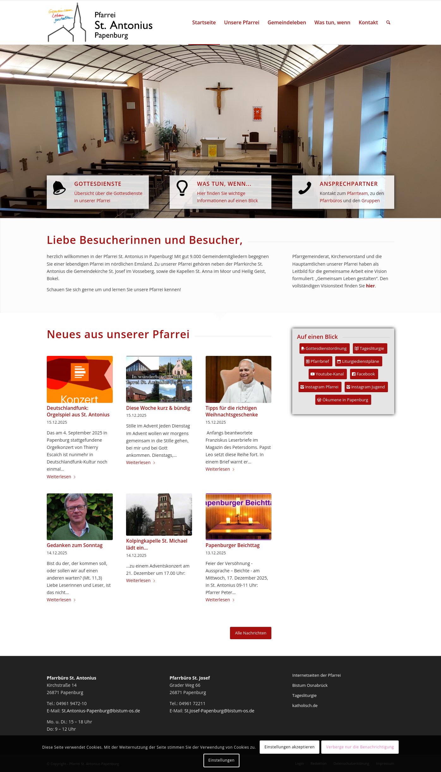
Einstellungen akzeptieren (289, 747)
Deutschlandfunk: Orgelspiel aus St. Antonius (78, 411)
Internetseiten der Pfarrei (316, 675)
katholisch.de (304, 705)
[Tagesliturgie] (370, 348)
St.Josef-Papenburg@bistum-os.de (219, 711)
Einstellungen (221, 760)
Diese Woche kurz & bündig (158, 408)
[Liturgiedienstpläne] (358, 361)
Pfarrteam (357, 193)
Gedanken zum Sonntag (75, 545)
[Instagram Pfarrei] (320, 387)
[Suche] (388, 22)
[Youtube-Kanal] (328, 374)
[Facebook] (364, 374)
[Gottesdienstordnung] (324, 348)
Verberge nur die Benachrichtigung (360, 747)
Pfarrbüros (331, 200)
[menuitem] (204, 22)
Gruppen (370, 200)
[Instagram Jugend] (366, 387)
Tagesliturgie (304, 695)
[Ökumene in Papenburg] (343, 400)
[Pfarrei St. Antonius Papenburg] (100, 22)
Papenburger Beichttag (233, 545)
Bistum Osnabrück (310, 685)
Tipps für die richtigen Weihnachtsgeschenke (232, 411)
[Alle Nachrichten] (250, 633)
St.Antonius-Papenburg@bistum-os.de (101, 711)
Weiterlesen (61, 477)
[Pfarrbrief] (318, 361)
